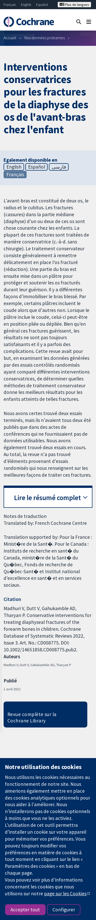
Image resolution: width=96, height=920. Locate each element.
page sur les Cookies (65, 893)
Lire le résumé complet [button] (47, 497)
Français (10, 4)
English (26, 4)
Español (42, 4)
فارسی (59, 167)
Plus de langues (74, 4)
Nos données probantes (44, 37)
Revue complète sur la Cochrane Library (32, 717)
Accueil (10, 37)
